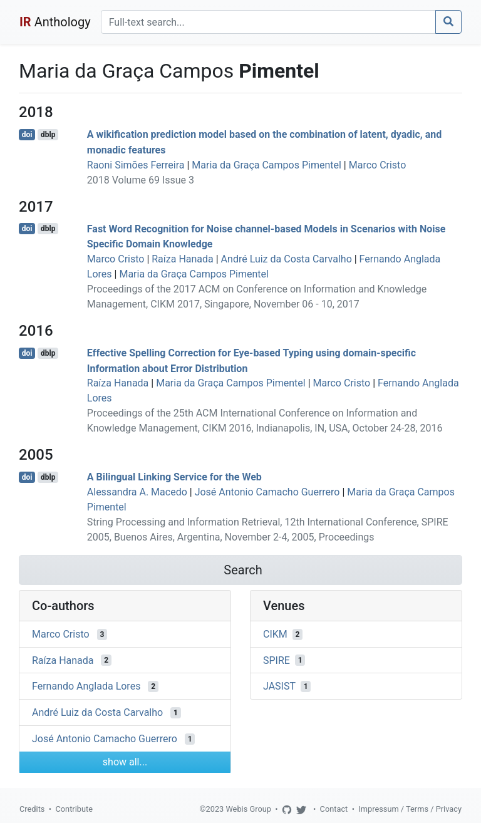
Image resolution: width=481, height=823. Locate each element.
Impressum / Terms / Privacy (410, 809)
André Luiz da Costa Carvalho (286, 259)
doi (27, 134)
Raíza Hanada (183, 259)
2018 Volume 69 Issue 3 (140, 180)
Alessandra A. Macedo (137, 492)
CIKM (275, 634)
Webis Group (248, 809)
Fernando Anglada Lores (86, 686)
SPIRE (276, 660)
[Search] (268, 22)
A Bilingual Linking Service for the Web (174, 477)
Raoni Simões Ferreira (136, 165)
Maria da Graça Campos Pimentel (266, 165)
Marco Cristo (377, 165)
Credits (31, 809)
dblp (48, 134)
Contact (334, 809)
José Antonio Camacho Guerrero (267, 492)
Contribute (74, 809)
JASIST (279, 686)
